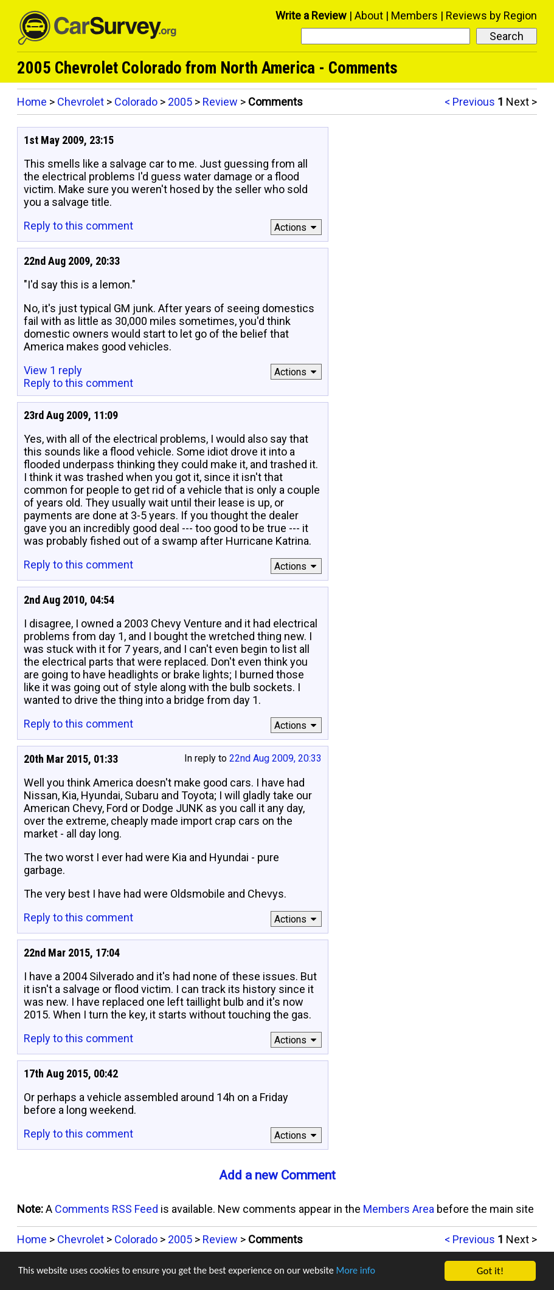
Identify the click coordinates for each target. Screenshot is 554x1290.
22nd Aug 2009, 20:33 (275, 758)
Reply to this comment (78, 225)
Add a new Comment (277, 1175)
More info (374, 1272)
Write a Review (311, 15)
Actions (297, 227)
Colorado (136, 101)
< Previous (470, 101)
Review (220, 101)
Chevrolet (80, 101)
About (369, 15)
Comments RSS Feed (106, 1209)
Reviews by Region (491, 15)
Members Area (398, 1209)
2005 (180, 101)
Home (32, 101)
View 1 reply (53, 370)
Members (414, 15)
